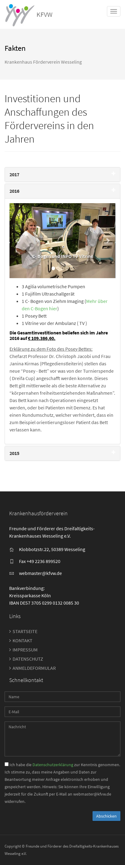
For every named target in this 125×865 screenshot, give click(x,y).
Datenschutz (28, 659)
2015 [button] (14, 453)
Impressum (25, 650)
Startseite (25, 631)
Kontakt (22, 640)
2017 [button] (14, 174)
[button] (17, 240)
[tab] (62, 174)
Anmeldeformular (34, 668)
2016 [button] (14, 191)
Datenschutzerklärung (52, 764)
